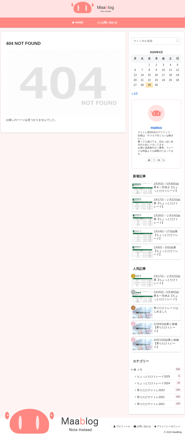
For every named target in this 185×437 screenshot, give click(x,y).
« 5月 (135, 93)
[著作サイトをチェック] (149, 160)
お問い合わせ (142, 426)
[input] (156, 41)
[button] (178, 41)
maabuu (156, 127)
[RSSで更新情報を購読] (163, 160)
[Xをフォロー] (154, 160)
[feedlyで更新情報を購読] (159, 160)
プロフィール (122, 426)
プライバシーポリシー (167, 426)
